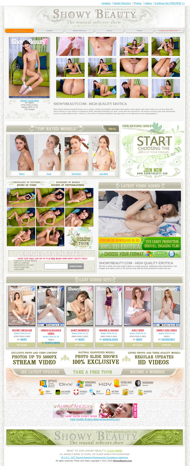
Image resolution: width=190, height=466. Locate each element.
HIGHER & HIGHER (109, 330)
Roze (49, 174)
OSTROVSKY (168, 339)
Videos (148, 3)
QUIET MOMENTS (80, 330)
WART (23, 339)
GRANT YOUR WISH (29, 101)
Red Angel (76, 174)
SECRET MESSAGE (22, 330)
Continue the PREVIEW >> (170, 3)
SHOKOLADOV (110, 339)
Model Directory (122, 3)
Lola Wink (103, 174)
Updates (106, 3)
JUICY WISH (137, 330)
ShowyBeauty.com (122, 461)
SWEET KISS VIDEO (166, 330)
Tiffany (22, 174)
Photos (138, 3)
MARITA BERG (52, 342)
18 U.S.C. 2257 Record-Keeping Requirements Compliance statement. (94, 457)
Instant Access (19, 30)
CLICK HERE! (114, 450)
